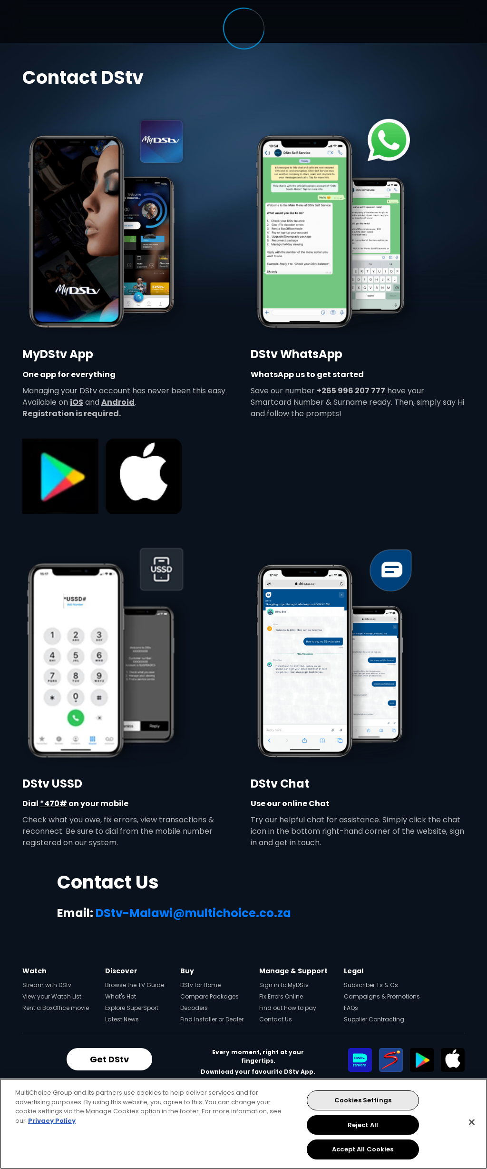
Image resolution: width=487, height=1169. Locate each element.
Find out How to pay (287, 1008)
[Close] (471, 1122)
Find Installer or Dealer (212, 1019)
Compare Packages (209, 996)
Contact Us (275, 1019)
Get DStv (109, 1059)
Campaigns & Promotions (382, 996)
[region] (243, 1124)
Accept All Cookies (362, 1149)
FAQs (351, 1008)
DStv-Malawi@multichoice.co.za (193, 913)
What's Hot (120, 996)
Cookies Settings (362, 1100)
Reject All (363, 1124)
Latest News (122, 1019)
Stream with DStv (46, 985)
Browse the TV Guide (134, 985)
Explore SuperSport (131, 1008)
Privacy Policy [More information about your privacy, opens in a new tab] (52, 1120)
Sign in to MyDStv (284, 985)
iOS (76, 402)
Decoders (194, 1008)
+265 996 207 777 (351, 390)
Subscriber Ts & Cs (371, 985)
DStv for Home (200, 985)
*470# (53, 803)
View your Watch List (51, 996)
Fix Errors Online (281, 996)
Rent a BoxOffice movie (55, 1008)
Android (118, 402)
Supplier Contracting (374, 1019)
